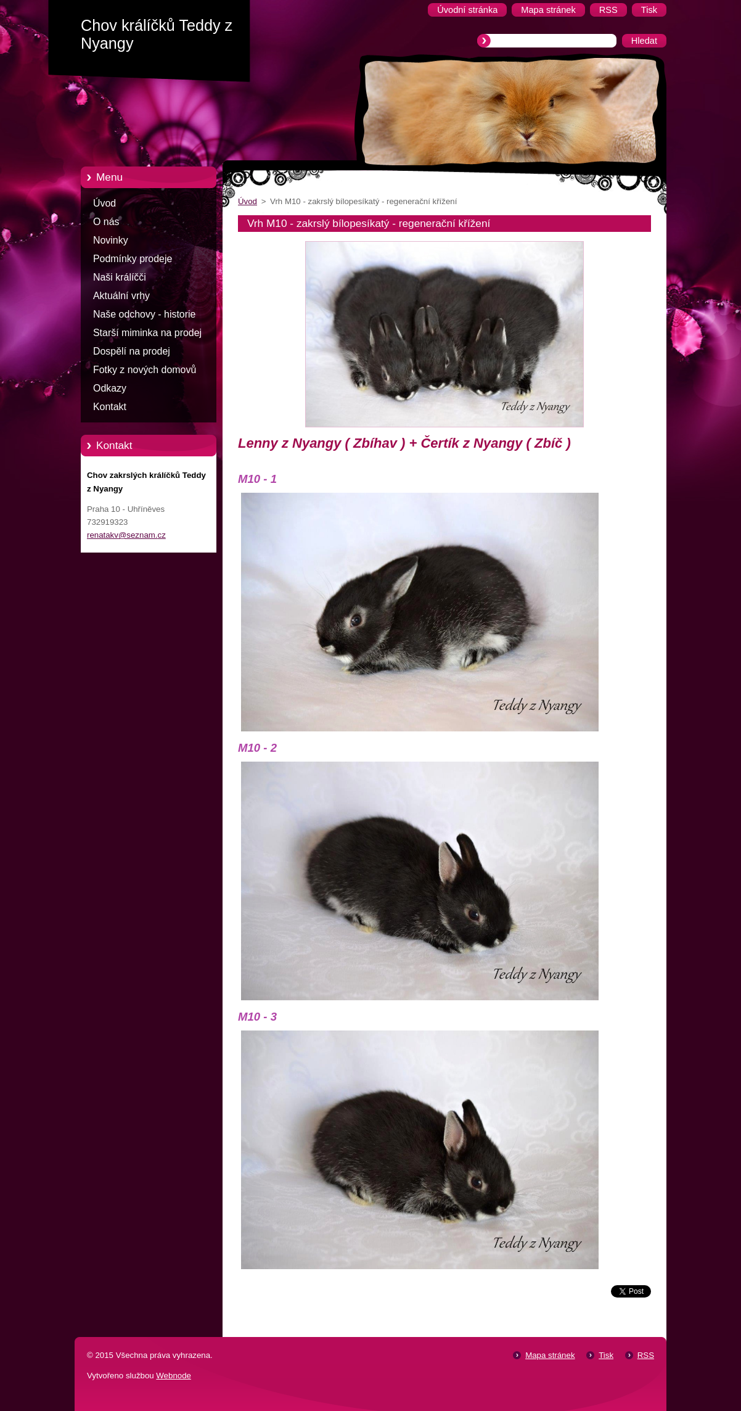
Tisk (606, 1355)
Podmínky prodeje (132, 258)
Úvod (104, 203)
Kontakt (109, 406)
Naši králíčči (119, 277)
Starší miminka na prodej (147, 332)
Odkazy (109, 388)
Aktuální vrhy (121, 295)
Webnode (173, 1375)
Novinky (110, 240)
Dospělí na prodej (131, 351)
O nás (106, 221)
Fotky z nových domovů (144, 369)
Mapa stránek (550, 1355)
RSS (645, 1355)
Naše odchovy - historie (144, 314)
